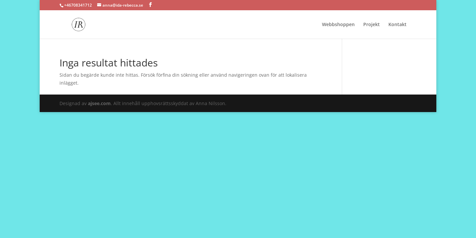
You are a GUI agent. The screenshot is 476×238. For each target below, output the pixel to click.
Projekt (371, 24)
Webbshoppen (338, 24)
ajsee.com (99, 103)
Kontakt (397, 24)
